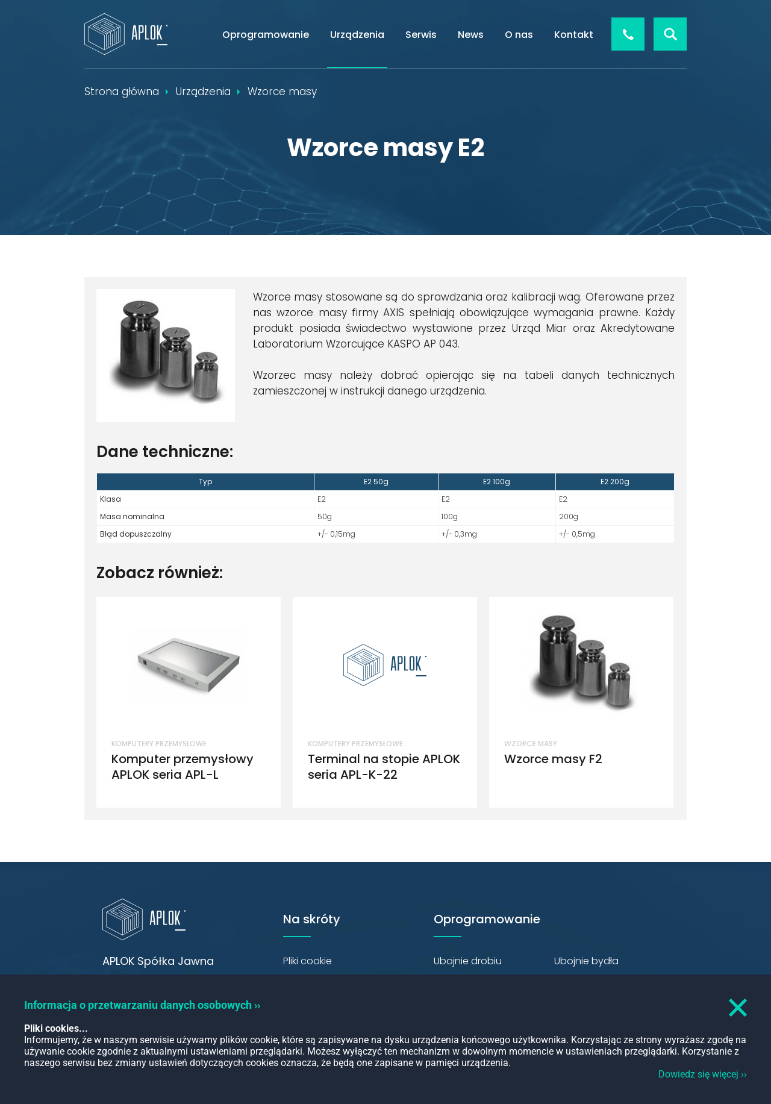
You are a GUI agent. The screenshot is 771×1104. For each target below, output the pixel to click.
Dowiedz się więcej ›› (702, 1074)
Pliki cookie (307, 961)
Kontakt (573, 35)
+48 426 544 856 (628, 34)
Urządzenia (357, 35)
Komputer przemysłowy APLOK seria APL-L (182, 766)
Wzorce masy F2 (553, 758)
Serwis (421, 35)
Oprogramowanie (265, 35)
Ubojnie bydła (586, 961)
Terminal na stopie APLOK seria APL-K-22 (384, 766)
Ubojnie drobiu (468, 961)
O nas (519, 35)
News (471, 35)
